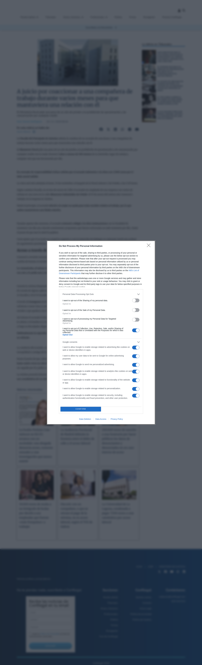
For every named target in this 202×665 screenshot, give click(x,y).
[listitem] (101, 294)
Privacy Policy (117, 419)
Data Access (100, 419)
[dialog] (101, 332)
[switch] (135, 300)
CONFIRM (80, 409)
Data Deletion (85, 419)
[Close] (149, 246)
